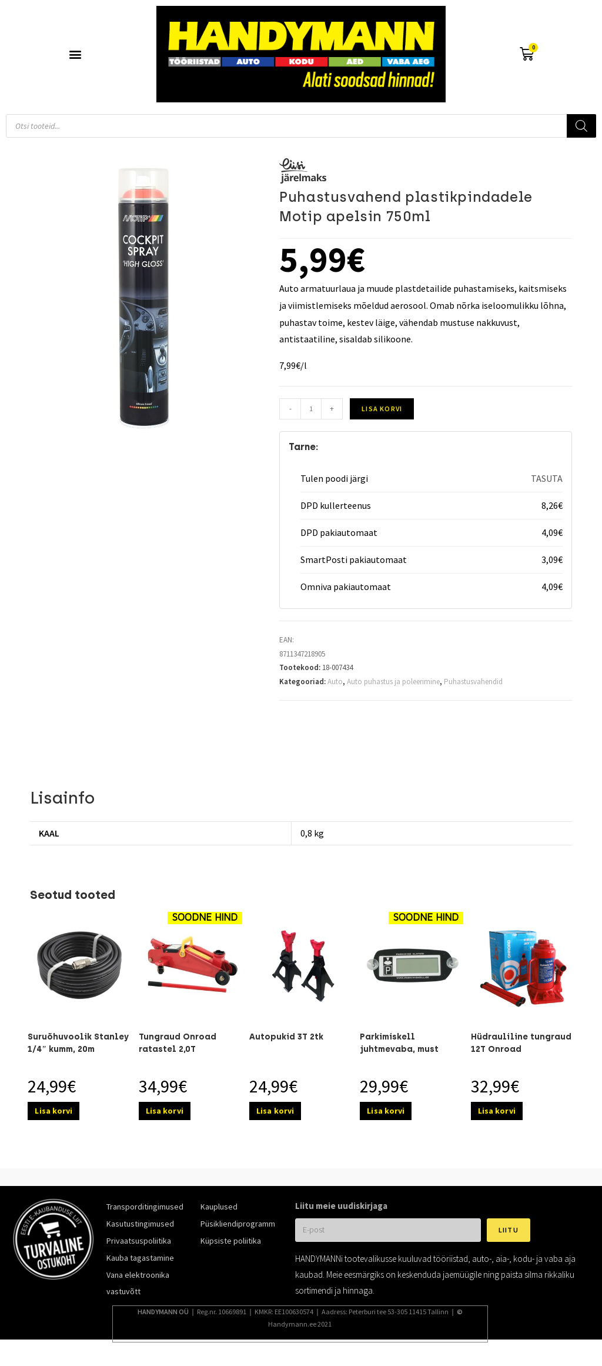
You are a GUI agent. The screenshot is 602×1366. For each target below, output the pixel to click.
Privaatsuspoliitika (138, 1240)
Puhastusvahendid (473, 682)
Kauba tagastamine (140, 1257)
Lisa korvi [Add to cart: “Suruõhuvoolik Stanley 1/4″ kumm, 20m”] (53, 1110)
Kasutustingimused (140, 1223)
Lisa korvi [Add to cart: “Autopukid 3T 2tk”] (275, 1110)
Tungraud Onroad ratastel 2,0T (177, 1043)
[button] (75, 54)
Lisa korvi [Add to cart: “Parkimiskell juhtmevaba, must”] (385, 1110)
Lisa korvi (382, 408)
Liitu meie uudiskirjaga (341, 1205)
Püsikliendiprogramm (237, 1223)
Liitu (509, 1229)
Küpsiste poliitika (230, 1240)
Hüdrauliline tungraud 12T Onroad (521, 1043)
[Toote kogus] (311, 408)
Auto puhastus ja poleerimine (393, 682)
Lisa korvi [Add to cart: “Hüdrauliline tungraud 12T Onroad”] (497, 1110)
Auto (335, 682)
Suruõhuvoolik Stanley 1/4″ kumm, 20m (78, 1043)
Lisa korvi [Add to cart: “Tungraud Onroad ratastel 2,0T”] (164, 1110)
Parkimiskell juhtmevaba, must (399, 1043)
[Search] (581, 126)
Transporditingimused (144, 1206)
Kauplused (219, 1206)
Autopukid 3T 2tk (286, 1037)
